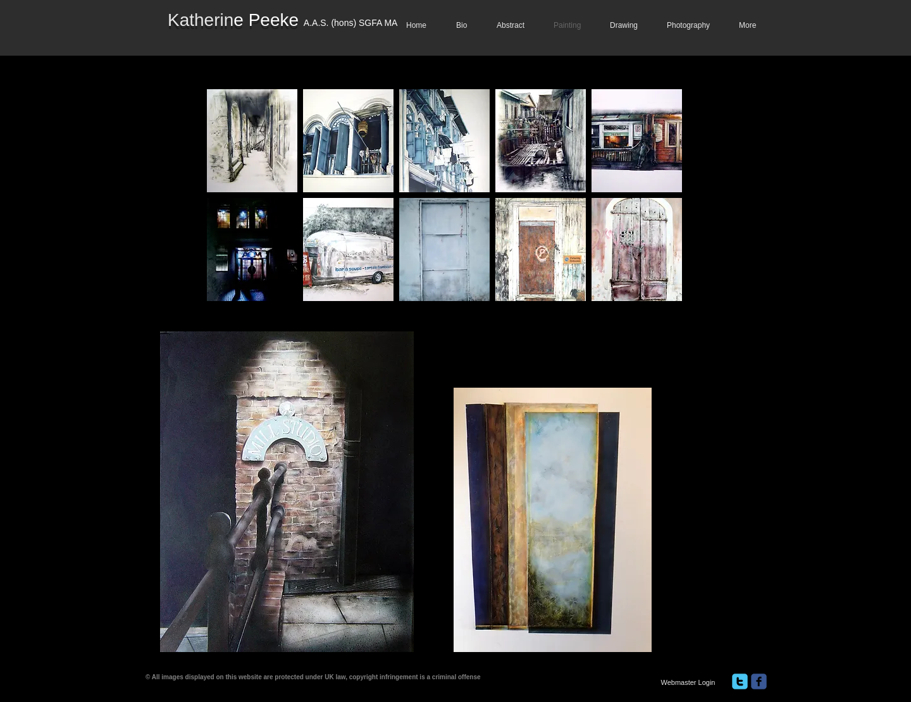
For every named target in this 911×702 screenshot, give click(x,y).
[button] (252, 140)
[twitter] (740, 681)
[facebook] (759, 681)
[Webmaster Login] (688, 682)
